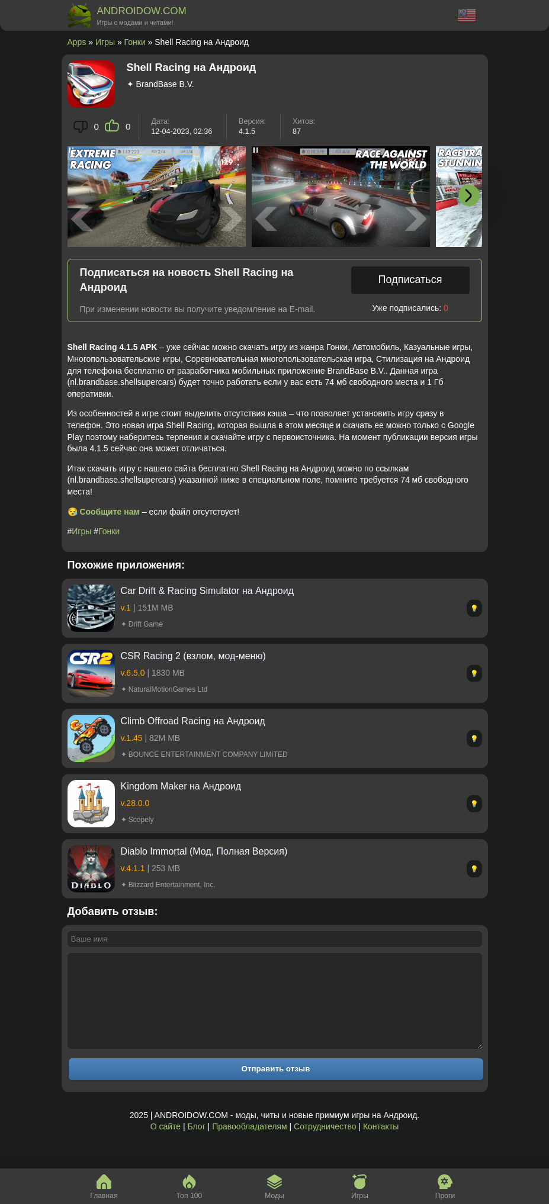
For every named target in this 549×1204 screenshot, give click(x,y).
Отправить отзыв (276, 1086)
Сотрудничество (325, 1144)
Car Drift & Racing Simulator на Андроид (207, 591)
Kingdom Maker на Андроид (181, 786)
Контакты (381, 1144)
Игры (105, 42)
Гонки (135, 42)
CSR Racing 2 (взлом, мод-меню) (193, 656)
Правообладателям (249, 1144)
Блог (196, 1144)
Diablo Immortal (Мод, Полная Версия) (204, 851)
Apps (77, 42)
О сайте (165, 1144)
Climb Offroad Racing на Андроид (193, 721)
